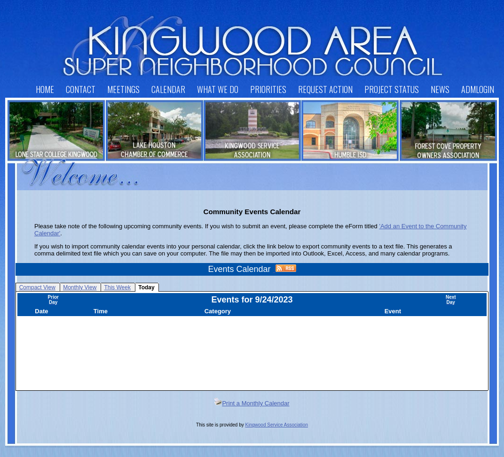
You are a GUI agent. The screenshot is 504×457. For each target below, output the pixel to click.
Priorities (268, 89)
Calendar (168, 89)
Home (45, 89)
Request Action (325, 89)
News (440, 89)
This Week (117, 287)
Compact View (37, 287)
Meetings (123, 89)
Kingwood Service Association (276, 424)
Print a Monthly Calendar (251, 403)
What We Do (217, 89)
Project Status (391, 89)
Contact (80, 89)
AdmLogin (477, 89)
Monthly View (79, 287)
